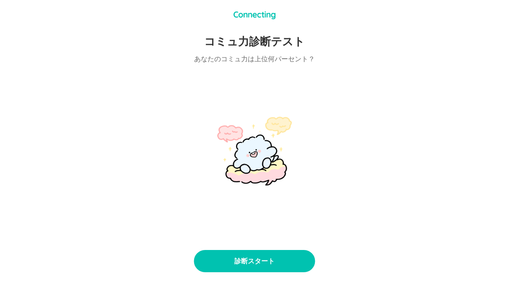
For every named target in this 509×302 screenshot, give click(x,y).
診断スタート (254, 261)
